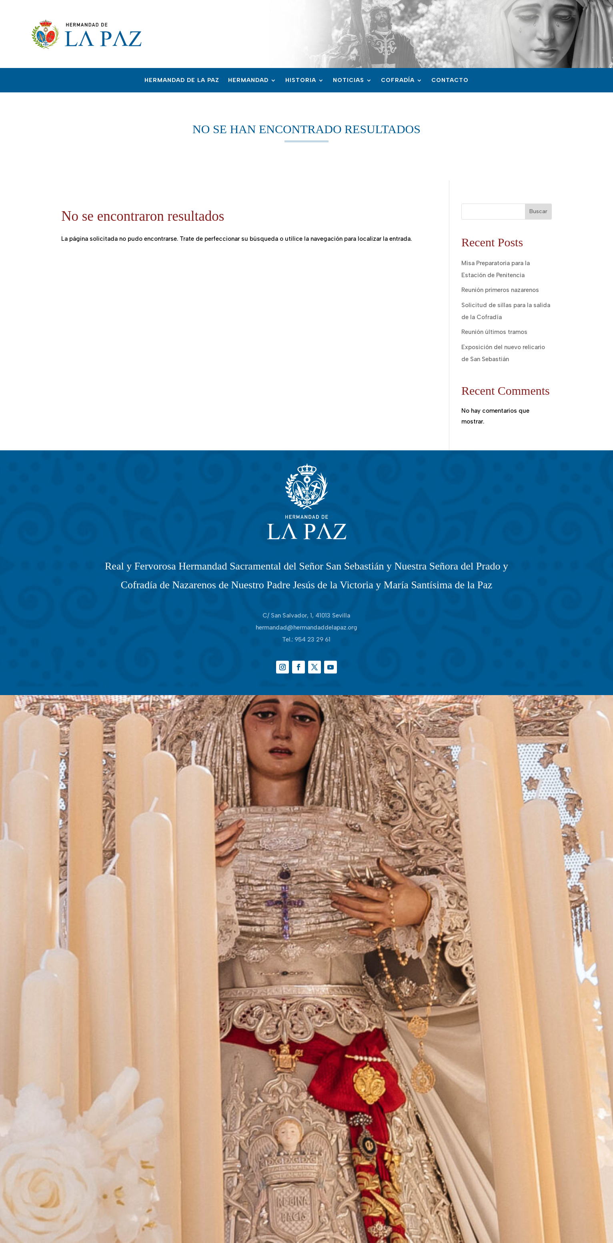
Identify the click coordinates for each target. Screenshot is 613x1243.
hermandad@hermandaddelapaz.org (306, 627)
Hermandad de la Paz (181, 81)
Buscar (538, 211)
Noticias (348, 81)
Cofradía (398, 81)
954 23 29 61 (312, 639)
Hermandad (248, 81)
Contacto (450, 81)
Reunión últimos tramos (494, 332)
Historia (300, 81)
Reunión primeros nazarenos (500, 290)
